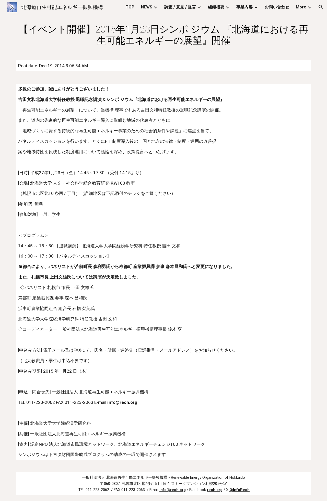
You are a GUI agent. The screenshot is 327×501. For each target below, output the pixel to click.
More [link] (301, 7)
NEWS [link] (146, 7)
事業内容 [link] (244, 7)
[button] (321, 7)
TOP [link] (130, 7)
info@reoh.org (122, 402)
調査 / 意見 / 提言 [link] (180, 7)
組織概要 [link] (216, 7)
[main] (163, 34)
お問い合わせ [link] (277, 7)
